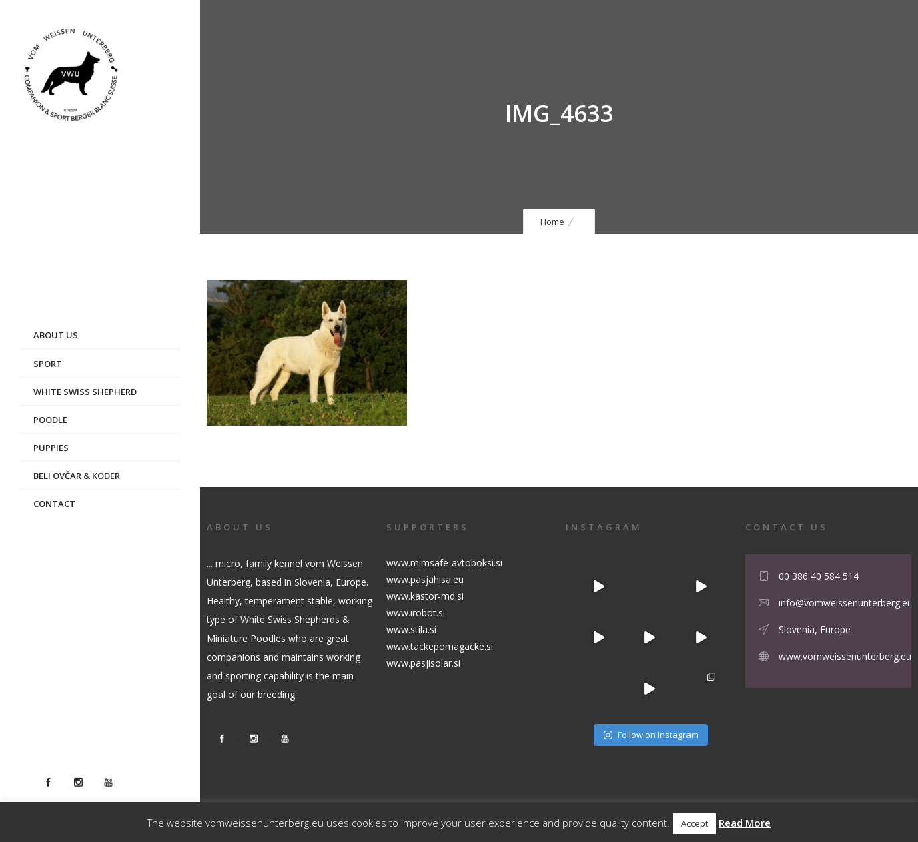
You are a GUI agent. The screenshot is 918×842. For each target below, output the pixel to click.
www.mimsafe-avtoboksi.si (444, 562)
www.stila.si (411, 629)
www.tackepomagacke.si (439, 646)
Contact (54, 504)
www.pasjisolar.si (423, 663)
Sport (47, 364)
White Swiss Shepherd (85, 392)
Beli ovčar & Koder (76, 476)
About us (55, 335)
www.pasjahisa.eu (425, 579)
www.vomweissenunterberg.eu (845, 656)
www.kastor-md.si (425, 596)
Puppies (51, 448)
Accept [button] (694, 823)
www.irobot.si (415, 612)
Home (552, 222)
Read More (745, 822)
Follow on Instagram (651, 735)
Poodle (50, 420)
